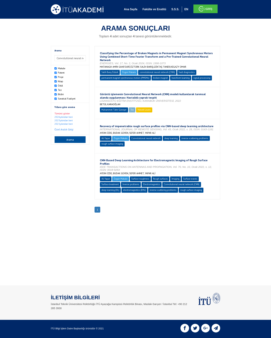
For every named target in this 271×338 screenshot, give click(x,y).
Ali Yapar (105, 138)
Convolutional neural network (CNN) (181, 184)
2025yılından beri (63, 120)
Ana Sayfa (130, 9)
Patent (61, 72)
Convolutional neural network (146, 138)
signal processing (201, 77)
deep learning (171, 138)
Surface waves (190, 178)
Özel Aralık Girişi (63, 129)
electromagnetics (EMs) (134, 190)
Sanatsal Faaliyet (66, 98)
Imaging (175, 178)
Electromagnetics (151, 184)
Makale (61, 68)
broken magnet (160, 77)
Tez (60, 90)
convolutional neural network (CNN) (157, 72)
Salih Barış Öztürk (109, 72)
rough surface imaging (112, 143)
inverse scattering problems (194, 138)
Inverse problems (131, 184)
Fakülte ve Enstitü (154, 9)
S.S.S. (175, 9)
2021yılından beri (63, 123)
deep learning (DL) (110, 190)
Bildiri (61, 94)
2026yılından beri (63, 116)
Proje (60, 77)
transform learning (181, 77)
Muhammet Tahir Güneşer (114, 109)
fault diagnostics (187, 72)
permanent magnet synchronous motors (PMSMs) (125, 77)
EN (186, 9)
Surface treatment (110, 184)
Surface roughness (140, 178)
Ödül (60, 85)
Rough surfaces (160, 178)
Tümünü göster (62, 113)
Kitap (60, 81)
